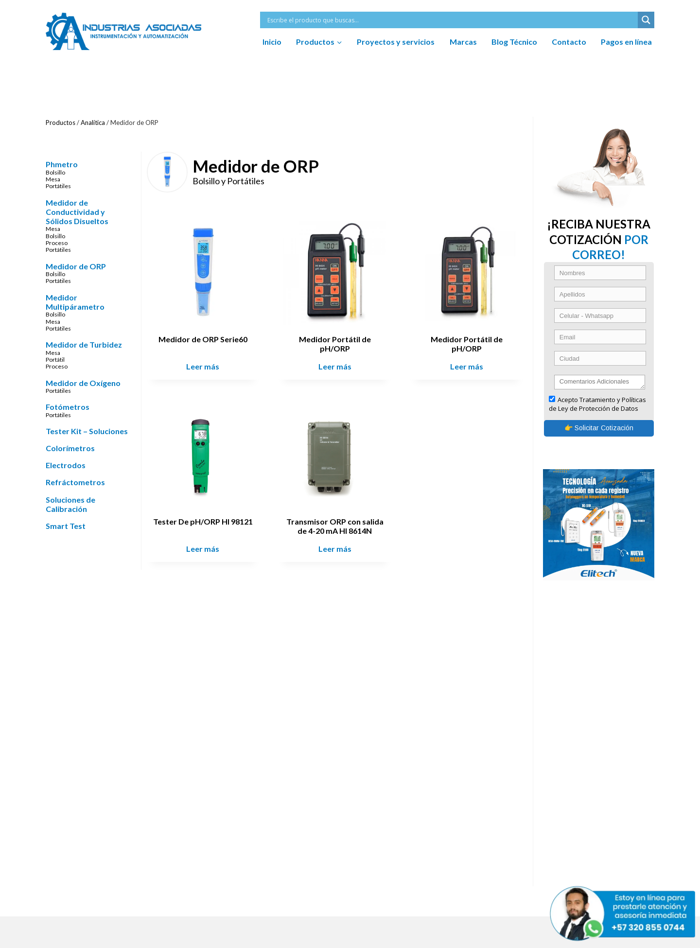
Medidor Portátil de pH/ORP (337, 342)
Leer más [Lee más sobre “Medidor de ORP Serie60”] (206, 364)
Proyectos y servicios (396, 41)
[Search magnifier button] (646, 20)
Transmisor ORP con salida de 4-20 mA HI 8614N (336, 522)
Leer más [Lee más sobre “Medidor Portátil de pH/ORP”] (336, 364)
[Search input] (451, 20)
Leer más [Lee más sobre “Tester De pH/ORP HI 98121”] (206, 545)
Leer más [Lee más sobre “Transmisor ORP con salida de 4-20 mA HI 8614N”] (336, 545)
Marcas (463, 41)
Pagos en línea (626, 41)
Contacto (569, 41)
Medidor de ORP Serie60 (206, 337)
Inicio (271, 41)
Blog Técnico (514, 41)
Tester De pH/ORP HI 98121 (207, 518)
